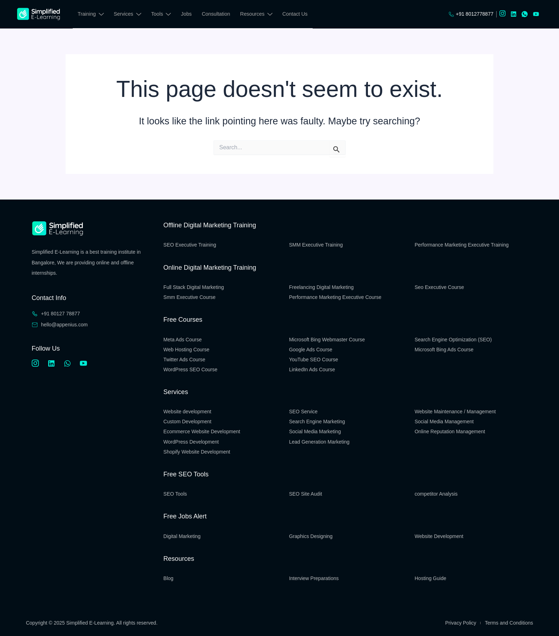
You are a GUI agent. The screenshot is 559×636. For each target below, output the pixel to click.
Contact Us (296, 14)
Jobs (187, 14)
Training (91, 15)
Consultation (217, 14)
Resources (257, 15)
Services (128, 15)
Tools (161, 15)
